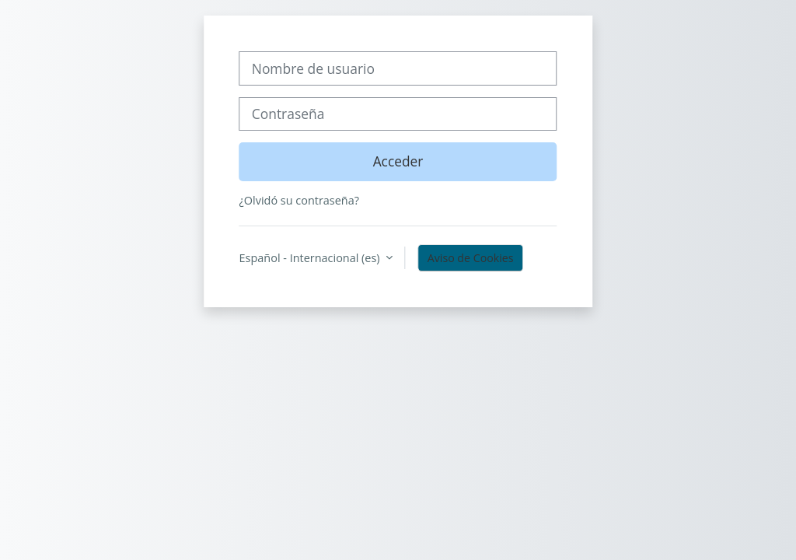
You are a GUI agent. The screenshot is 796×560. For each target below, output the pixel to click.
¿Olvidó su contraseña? (299, 200)
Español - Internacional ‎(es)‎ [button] (311, 257)
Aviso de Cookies (471, 257)
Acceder (398, 161)
